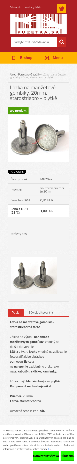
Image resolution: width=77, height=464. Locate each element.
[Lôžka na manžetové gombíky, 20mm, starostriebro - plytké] (38, 116)
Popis (16, 312)
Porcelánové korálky (29, 74)
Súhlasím (67, 455)
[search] (61, 42)
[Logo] (38, 24)
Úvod (13, 74)
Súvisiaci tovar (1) (41, 312)
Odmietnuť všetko (46, 455)
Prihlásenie (15, 7)
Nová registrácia (33, 7)
